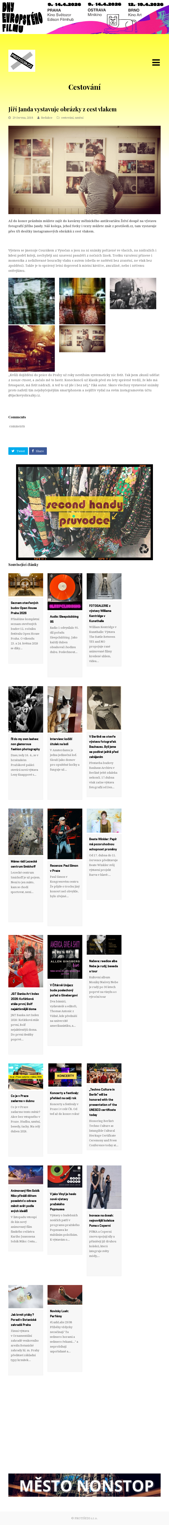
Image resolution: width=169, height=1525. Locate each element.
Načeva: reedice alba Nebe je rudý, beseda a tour (103, 966)
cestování (67, 117)
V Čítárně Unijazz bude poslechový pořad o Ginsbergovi (63, 990)
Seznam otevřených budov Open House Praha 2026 (24, 608)
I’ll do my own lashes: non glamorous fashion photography (25, 744)
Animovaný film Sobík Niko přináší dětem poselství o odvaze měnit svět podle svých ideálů (25, 1201)
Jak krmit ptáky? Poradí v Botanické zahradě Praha (23, 1320)
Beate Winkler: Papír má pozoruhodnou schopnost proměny (103, 844)
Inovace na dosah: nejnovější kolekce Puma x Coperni (101, 1220)
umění (79, 117)
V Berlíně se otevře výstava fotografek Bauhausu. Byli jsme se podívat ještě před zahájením (103, 747)
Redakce (46, 117)
